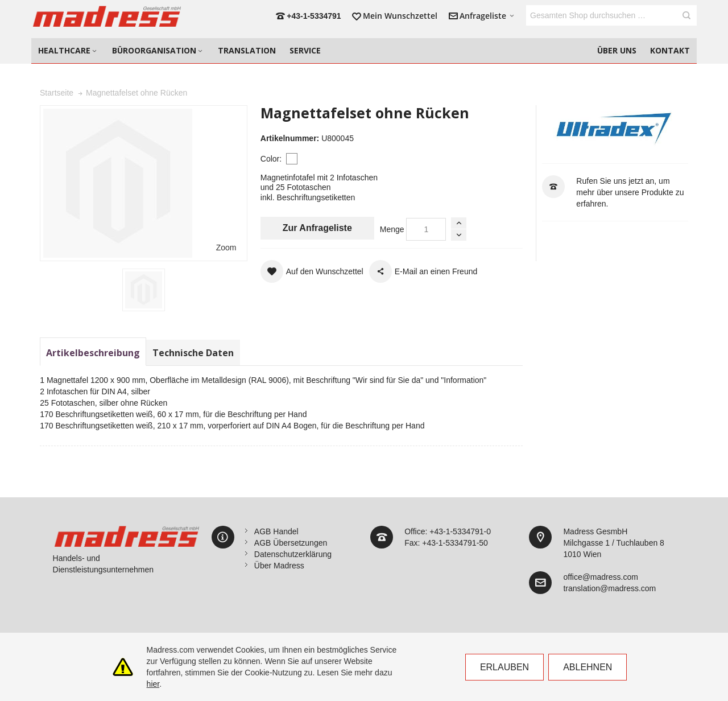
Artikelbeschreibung (93, 353)
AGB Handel (276, 531)
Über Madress (279, 565)
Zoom (226, 247)
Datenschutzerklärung (293, 554)
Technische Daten (193, 353)
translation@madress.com (609, 588)
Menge (392, 229)
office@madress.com (600, 577)
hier (153, 683)
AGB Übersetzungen (290, 542)
